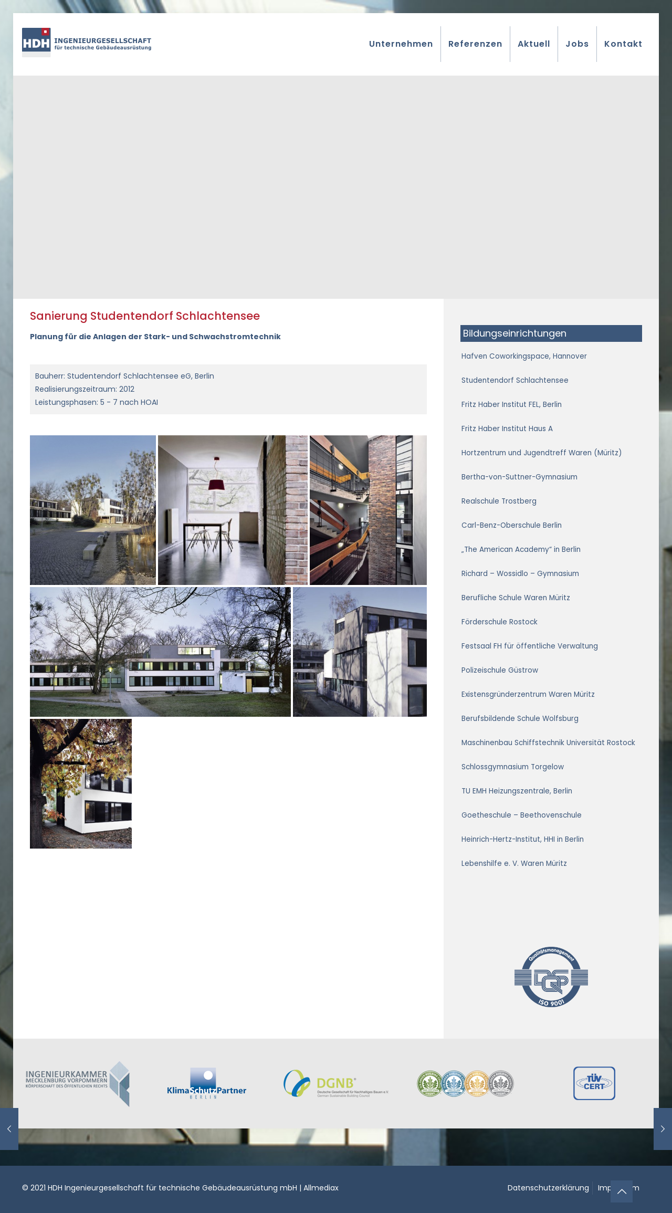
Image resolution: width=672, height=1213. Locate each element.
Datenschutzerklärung (548, 1188)
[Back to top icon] (622, 1191)
